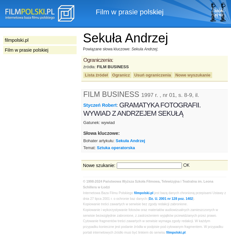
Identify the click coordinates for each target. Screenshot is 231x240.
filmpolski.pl (143, 193)
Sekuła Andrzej (130, 140)
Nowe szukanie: (99, 165)
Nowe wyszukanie (192, 75)
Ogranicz (121, 75)
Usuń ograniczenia (152, 75)
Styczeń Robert (100, 105)
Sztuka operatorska (116, 147)
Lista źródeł (96, 75)
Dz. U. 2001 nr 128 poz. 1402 (171, 198)
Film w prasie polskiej (26, 50)
